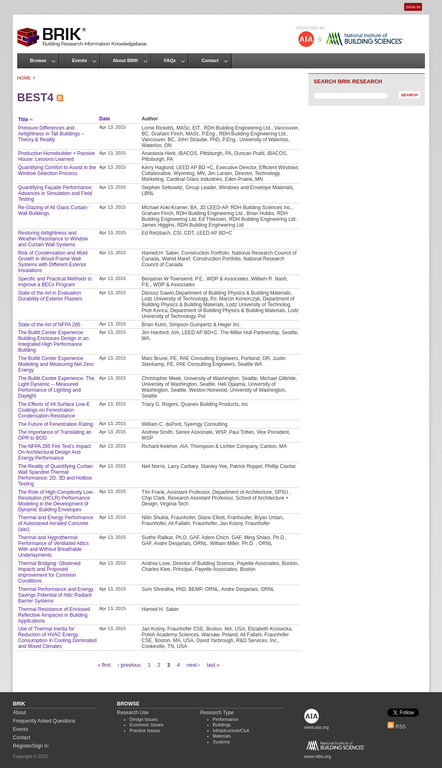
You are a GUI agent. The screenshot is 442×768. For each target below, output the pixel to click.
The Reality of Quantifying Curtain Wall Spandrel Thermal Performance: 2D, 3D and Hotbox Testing (55, 475)
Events (79, 60)
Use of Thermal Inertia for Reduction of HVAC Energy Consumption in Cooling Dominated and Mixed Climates (57, 637)
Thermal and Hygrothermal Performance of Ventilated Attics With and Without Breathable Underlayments (53, 546)
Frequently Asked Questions (44, 721)
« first (104, 665)
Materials (222, 735)
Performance (225, 719)
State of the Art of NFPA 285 (49, 325)
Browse (38, 60)
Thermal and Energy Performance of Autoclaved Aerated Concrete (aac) (55, 523)
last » (213, 665)
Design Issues (143, 719)
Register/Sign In (30, 746)
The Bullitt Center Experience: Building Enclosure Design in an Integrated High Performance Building (53, 341)
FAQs (170, 60)
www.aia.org (316, 727)
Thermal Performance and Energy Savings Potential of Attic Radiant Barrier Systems (55, 595)
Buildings (222, 724)
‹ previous (129, 665)
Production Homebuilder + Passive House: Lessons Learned (56, 156)
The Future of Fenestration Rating (55, 424)
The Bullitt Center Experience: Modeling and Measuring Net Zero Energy (55, 364)
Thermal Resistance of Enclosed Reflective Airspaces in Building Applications (54, 615)
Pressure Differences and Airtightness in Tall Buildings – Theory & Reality (51, 134)
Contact (209, 60)
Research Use (133, 712)
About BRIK (125, 60)
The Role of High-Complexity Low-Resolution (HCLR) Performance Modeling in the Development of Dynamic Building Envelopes (56, 501)
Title (25, 120)
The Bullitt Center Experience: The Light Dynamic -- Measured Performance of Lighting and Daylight (56, 387)
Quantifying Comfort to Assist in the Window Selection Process (57, 170)
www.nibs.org (317, 756)
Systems (221, 741)
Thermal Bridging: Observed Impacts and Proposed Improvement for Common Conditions (49, 572)
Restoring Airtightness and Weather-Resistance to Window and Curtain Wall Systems (53, 239)
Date (104, 119)
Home (24, 77)
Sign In (413, 7)
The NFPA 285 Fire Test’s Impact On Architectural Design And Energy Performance (54, 452)
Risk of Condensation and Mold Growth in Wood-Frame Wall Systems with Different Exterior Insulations (52, 261)
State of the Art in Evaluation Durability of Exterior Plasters (50, 296)
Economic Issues (146, 724)
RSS (396, 727)
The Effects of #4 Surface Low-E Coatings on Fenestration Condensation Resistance (54, 410)
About (19, 712)
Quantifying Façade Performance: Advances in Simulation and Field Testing (55, 193)
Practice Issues (144, 730)
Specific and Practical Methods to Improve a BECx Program (55, 282)
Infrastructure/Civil (231, 730)
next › (193, 665)
